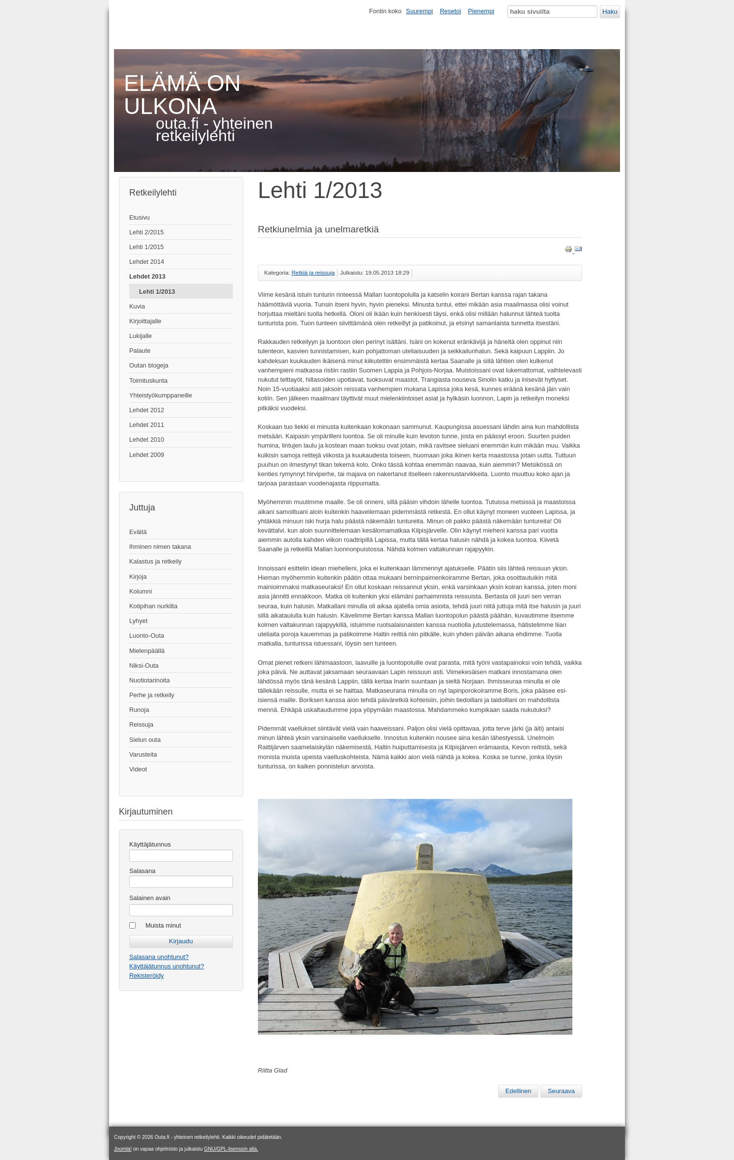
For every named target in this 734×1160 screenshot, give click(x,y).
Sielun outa (145, 739)
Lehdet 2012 (146, 410)
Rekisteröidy (146, 975)
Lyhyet (138, 620)
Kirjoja (138, 576)
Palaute (139, 350)
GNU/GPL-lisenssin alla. (231, 1149)
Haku (610, 11)
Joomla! (123, 1149)
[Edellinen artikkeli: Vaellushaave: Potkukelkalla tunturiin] (518, 1091)
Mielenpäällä (147, 650)
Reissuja (141, 724)
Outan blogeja (149, 365)
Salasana (142, 871)
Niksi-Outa (144, 665)
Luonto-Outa (146, 635)
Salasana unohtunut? (159, 957)
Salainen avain (149, 898)
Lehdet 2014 (146, 261)
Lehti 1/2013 (157, 291)
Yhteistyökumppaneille (160, 395)
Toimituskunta (148, 380)
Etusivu (139, 217)
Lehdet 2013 (147, 276)
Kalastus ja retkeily (155, 561)
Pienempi (481, 11)
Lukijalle (140, 336)
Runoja (139, 709)
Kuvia (137, 306)
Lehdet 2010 (146, 439)
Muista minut (163, 925)
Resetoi (450, 11)
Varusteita (143, 754)
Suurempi (419, 11)
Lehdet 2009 (146, 454)
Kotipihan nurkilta (153, 606)
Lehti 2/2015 (146, 232)
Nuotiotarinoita (149, 680)
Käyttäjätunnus (150, 844)
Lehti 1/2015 (146, 247)
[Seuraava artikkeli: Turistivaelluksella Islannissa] (561, 1091)
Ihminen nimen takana (160, 546)
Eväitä (138, 532)
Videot (138, 769)
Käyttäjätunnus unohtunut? (166, 966)
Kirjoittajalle (145, 321)
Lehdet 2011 (146, 424)
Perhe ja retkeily (151, 695)
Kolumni (140, 591)
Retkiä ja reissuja (313, 273)
